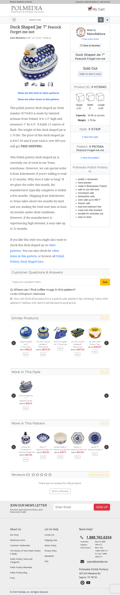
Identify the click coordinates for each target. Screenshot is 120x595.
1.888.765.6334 (104, 2)
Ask (105, 282)
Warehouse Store (17, 540)
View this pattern (90, 158)
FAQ (46, 561)
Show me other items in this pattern (38, 99)
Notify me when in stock (90, 74)
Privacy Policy (51, 551)
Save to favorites (90, 45)
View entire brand (90, 39)
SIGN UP (101, 507)
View (26, 354)
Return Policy (50, 545)
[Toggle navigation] (14, 20)
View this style (90, 137)
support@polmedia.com (97, 561)
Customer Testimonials (20, 545)
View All (104, 318)
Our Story (14, 535)
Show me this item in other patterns (38, 93)
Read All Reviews (98, 475)
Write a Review (60, 491)
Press (12, 578)
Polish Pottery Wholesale (21, 567)
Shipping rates (51, 540)
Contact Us (49, 535)
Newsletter (49, 556)
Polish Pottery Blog (18, 573)
